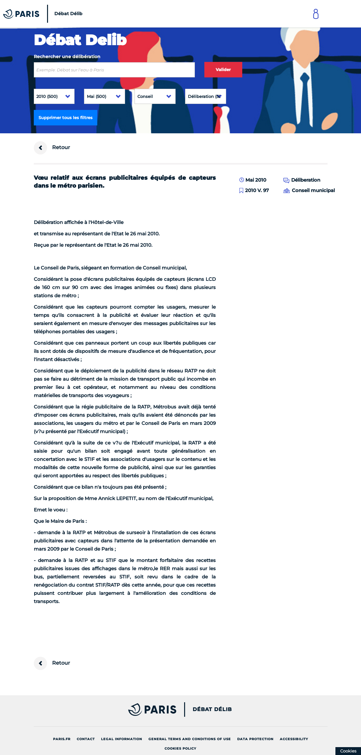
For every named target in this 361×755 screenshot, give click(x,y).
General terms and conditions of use (189, 739)
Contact (86, 739)
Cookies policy (180, 748)
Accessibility (294, 739)
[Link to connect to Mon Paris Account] (316, 14)
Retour (52, 147)
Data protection (255, 739)
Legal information (121, 739)
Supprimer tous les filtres (66, 117)
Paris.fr (61, 739)
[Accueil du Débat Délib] (44, 13)
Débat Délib (212, 709)
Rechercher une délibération (67, 56)
